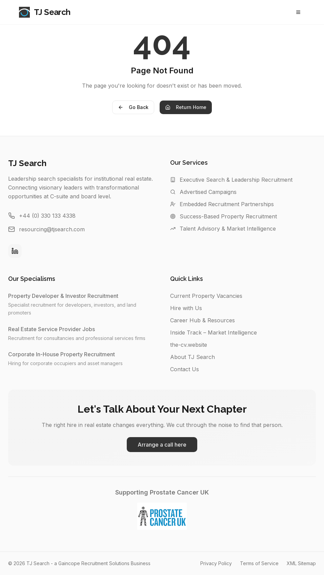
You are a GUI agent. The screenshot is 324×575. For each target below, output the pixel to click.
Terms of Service (259, 563)
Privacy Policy (216, 563)
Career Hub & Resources (202, 320)
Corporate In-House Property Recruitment (65, 354)
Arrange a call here (162, 444)
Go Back (133, 107)
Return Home (185, 107)
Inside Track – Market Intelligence (213, 332)
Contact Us (184, 369)
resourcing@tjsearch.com (52, 229)
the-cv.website (188, 344)
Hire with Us (186, 308)
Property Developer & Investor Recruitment (66, 295)
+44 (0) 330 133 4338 (47, 215)
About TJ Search (192, 357)
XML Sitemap (301, 563)
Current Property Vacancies (206, 295)
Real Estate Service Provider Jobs (55, 329)
